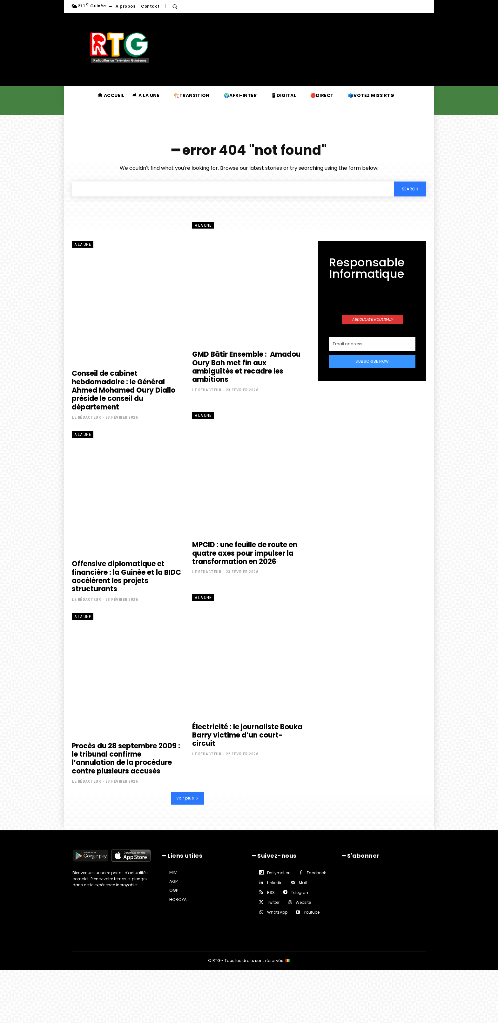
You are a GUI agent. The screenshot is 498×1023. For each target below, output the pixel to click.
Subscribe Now (372, 361)
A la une (82, 244)
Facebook (316, 872)
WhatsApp (277, 912)
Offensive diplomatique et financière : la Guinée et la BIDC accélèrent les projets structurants (126, 576)
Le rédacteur (86, 417)
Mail (303, 882)
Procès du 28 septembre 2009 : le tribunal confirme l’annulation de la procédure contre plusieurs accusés (126, 758)
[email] (372, 344)
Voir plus (187, 798)
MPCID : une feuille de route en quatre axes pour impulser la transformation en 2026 (244, 552)
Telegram (300, 892)
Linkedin (275, 882)
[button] (174, 6)
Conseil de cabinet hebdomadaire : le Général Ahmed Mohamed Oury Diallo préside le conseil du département (123, 390)
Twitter (273, 902)
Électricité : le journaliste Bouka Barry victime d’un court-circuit (247, 735)
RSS (271, 892)
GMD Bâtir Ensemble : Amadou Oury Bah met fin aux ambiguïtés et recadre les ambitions (246, 366)
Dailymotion (279, 872)
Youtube (312, 912)
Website (303, 902)
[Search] (410, 189)
